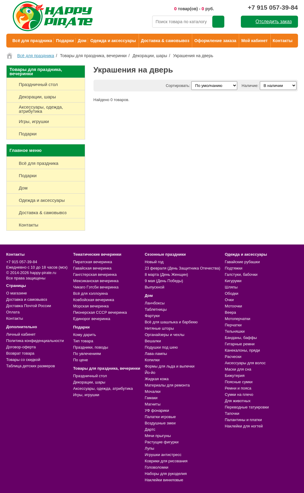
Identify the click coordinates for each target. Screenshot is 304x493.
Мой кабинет (254, 40)
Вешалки (153, 341)
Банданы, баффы (241, 337)
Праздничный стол (90, 376)
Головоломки (156, 467)
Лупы (149, 448)
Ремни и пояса (238, 388)
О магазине (16, 293)
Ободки (231, 293)
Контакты (283, 40)
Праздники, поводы (90, 347)
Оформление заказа (215, 40)
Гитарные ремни (239, 344)
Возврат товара (20, 353)
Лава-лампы (156, 353)
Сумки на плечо (239, 394)
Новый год (154, 262)
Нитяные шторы (159, 328)
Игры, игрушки (86, 395)
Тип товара (83, 341)
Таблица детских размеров (30, 366)
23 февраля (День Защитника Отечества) (182, 268)
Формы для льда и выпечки (170, 366)
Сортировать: (178, 85)
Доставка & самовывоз (165, 40)
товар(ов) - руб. (194, 8)
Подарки (65, 40)
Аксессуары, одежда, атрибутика (103, 388)
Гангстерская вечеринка (95, 274)
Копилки (152, 360)
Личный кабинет (21, 334)
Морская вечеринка (91, 306)
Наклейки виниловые (164, 480)
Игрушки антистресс (163, 454)
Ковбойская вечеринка (93, 299)
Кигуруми (233, 281)
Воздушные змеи (160, 423)
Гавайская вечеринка (92, 268)
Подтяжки (233, 268)
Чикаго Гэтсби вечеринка (95, 287)
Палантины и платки (243, 420)
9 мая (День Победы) (164, 281)
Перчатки (233, 325)
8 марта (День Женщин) (166, 274)
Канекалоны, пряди (242, 350)
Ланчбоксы (154, 303)
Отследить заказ (274, 21)
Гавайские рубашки (242, 262)
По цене (80, 360)
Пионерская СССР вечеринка (100, 312)
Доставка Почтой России (28, 306)
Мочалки (152, 391)
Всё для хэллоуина (90, 293)
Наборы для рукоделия (166, 473)
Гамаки (151, 398)
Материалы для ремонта (167, 385)
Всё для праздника (32, 40)
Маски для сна (238, 369)
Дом (82, 40)
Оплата (13, 312)
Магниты (153, 404)
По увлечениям (87, 353)
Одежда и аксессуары (113, 40)
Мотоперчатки (237, 318)
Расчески (233, 356)
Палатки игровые (160, 416)
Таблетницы (156, 309)
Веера (230, 312)
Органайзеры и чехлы (164, 334)
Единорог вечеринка (91, 318)
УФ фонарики (157, 410)
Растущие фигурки (162, 442)
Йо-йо (150, 372)
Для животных (237, 401)
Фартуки (152, 315)
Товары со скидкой (23, 359)
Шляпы (231, 287)
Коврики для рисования (166, 461)
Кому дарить (84, 334)
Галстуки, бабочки (241, 274)
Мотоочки (233, 306)
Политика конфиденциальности (35, 340)
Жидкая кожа (157, 379)
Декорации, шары (89, 382)
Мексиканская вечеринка (95, 281)
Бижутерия (234, 375)
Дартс (150, 429)
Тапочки (232, 413)
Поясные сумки (238, 382)
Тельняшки (234, 331)
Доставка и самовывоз (26, 299)
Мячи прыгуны (158, 435)
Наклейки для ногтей (244, 426)
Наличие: (250, 85)
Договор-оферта (21, 347)
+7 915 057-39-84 (273, 7)
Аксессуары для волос (245, 363)
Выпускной (154, 287)
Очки (229, 299)
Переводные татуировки (247, 407)
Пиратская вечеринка (92, 262)
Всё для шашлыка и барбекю (171, 322)
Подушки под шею (161, 347)
